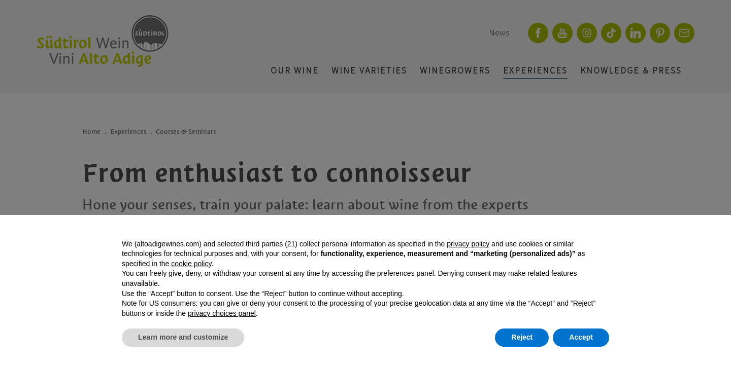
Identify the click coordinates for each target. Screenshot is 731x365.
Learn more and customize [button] (183, 337)
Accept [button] (581, 337)
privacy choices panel (222, 313)
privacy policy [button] (468, 244)
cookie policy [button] (191, 264)
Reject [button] (522, 337)
